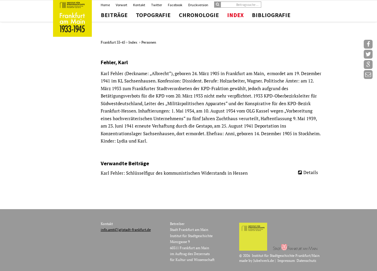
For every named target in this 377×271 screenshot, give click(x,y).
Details (310, 172)
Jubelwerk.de (263, 260)
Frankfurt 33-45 (113, 42)
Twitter (156, 5)
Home (105, 5)
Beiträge (114, 15)
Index (235, 15)
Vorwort (121, 5)
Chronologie (199, 15)
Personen (148, 42)
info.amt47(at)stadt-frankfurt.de (126, 229)
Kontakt (139, 5)
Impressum (286, 260)
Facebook (175, 5)
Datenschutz (306, 260)
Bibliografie (271, 15)
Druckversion (198, 5)
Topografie (153, 15)
